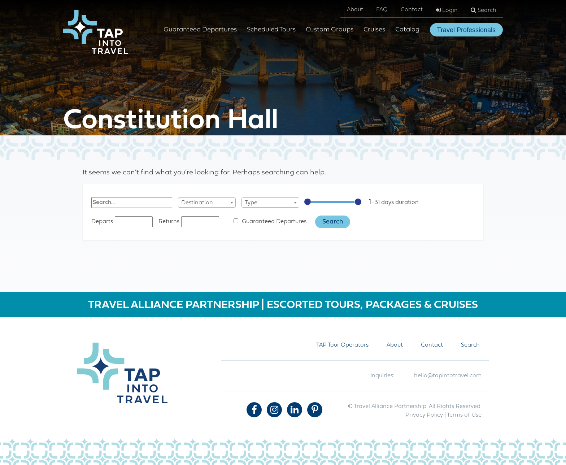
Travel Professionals (466, 30)
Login (447, 10)
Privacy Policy (424, 415)
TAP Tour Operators (342, 345)
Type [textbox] (251, 203)
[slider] (307, 201)
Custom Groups (329, 29)
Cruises (374, 29)
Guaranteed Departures (200, 29)
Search (483, 10)
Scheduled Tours (271, 29)
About (355, 10)
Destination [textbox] (197, 203)
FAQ (382, 10)
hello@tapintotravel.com (448, 376)
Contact (412, 10)
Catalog (407, 29)
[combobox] (207, 202)
